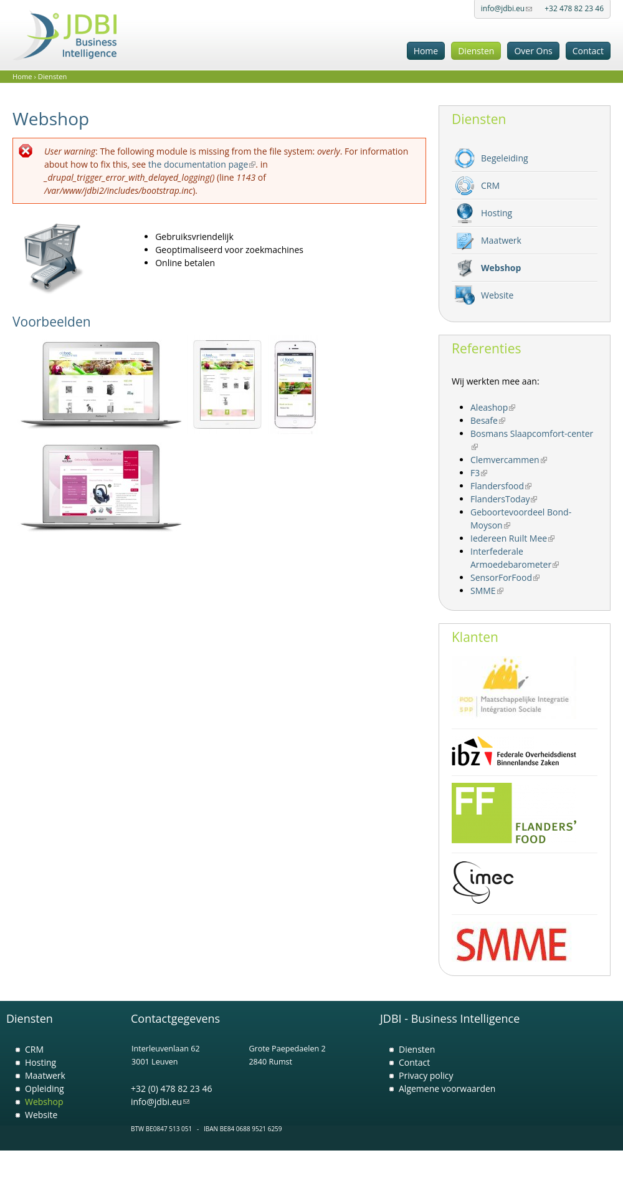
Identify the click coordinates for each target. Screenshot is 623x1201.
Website (497, 295)
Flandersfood (500, 486)
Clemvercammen (508, 460)
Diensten (476, 51)
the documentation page (202, 164)
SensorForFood (505, 577)
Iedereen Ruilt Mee (512, 538)
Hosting (496, 213)
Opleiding (44, 1088)
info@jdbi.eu (506, 8)
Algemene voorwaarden (447, 1088)
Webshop (501, 268)
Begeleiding (504, 158)
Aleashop (492, 407)
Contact (588, 51)
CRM (490, 185)
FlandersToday (503, 499)
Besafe (487, 420)
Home (426, 51)
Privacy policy (426, 1075)
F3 (478, 473)
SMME (486, 590)
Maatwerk (501, 240)
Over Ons (533, 51)
